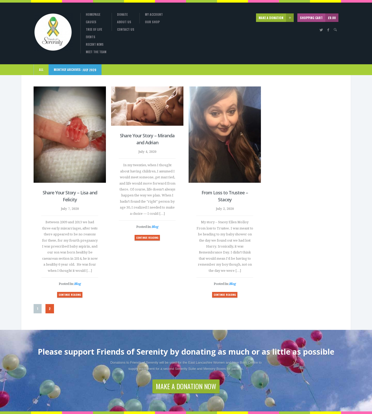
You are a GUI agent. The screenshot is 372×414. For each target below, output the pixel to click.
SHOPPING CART (319, 17)
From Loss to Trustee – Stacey (225, 196)
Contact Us (125, 29)
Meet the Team (96, 51)
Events (90, 36)
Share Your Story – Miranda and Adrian (147, 139)
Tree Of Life (94, 29)
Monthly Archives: (75, 69)
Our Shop (152, 21)
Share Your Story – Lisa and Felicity (70, 196)
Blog (77, 284)
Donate (122, 14)
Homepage (93, 14)
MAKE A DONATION (276, 17)
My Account (154, 14)
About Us (124, 21)
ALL (41, 69)
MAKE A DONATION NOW (186, 386)
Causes (91, 21)
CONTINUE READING (70, 295)
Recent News (95, 44)
